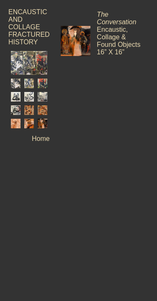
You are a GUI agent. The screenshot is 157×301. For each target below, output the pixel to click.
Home (41, 138)
